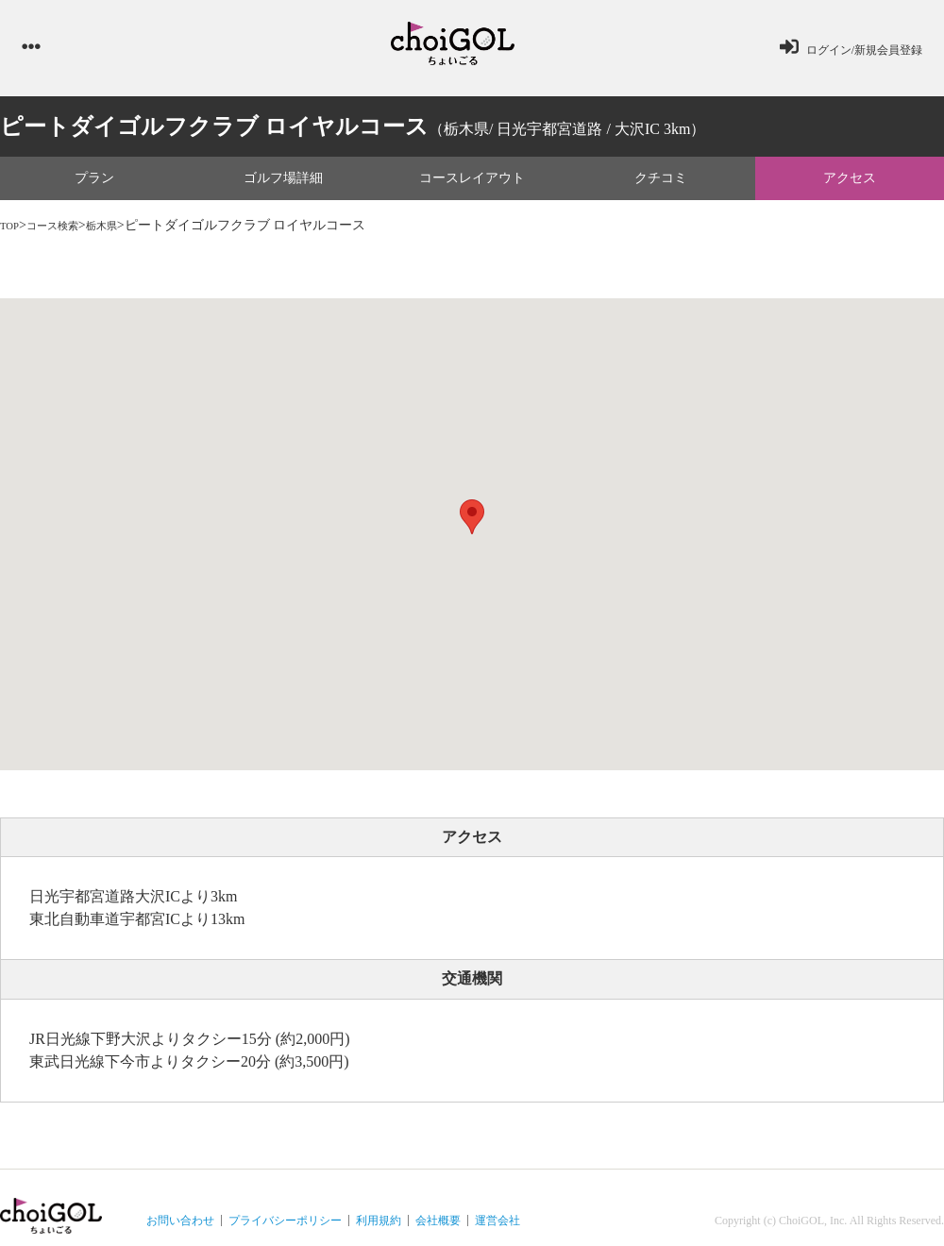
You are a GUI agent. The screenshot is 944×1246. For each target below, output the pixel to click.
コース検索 (65, 233)
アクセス (849, 185)
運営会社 (497, 1228)
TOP (12, 233)
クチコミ (660, 185)
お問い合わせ (180, 1228)
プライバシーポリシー (285, 1228)
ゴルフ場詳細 (283, 185)
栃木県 (125, 233)
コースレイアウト (472, 185)
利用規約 (378, 1228)
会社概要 (438, 1228)
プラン (94, 185)
